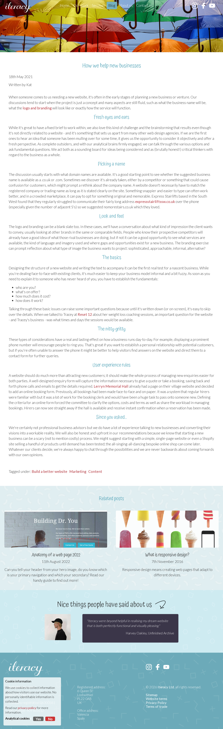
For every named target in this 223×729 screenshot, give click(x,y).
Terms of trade (156, 706)
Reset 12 (85, 314)
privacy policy (27, 708)
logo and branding (37, 108)
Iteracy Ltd (166, 687)
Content (95, 471)
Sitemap (151, 695)
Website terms (156, 699)
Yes (38, 719)
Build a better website (49, 471)
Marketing (77, 471)
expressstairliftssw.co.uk (155, 201)
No (50, 719)
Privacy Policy (156, 703)
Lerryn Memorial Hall (111, 386)
